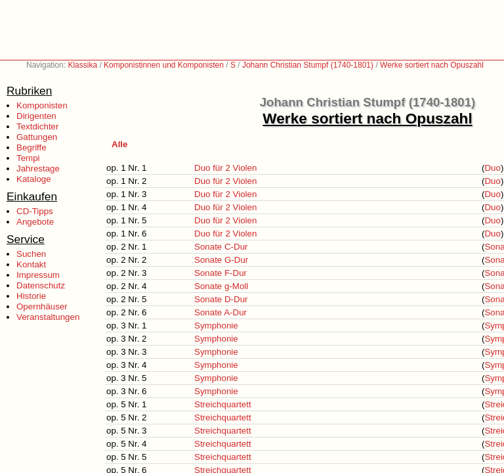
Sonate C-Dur (221, 247)
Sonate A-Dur (220, 312)
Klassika (82, 65)
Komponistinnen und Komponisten (164, 65)
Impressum (38, 275)
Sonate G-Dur (221, 260)
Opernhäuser (42, 306)
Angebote (35, 222)
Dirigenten (36, 116)
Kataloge (33, 179)
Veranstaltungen (47, 317)
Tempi (28, 158)
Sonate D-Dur (221, 299)
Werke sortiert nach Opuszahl (432, 65)
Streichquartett (222, 404)
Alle (119, 144)
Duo (492, 168)
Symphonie (216, 325)
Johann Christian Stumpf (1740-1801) (307, 65)
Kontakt (31, 264)
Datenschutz (40, 285)
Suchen (31, 254)
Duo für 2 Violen (225, 168)
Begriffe (31, 147)
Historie (31, 296)
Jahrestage (38, 168)
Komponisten (42, 105)
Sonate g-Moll (221, 286)
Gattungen (36, 137)
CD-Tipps (34, 211)
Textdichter (37, 126)
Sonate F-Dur (220, 273)
